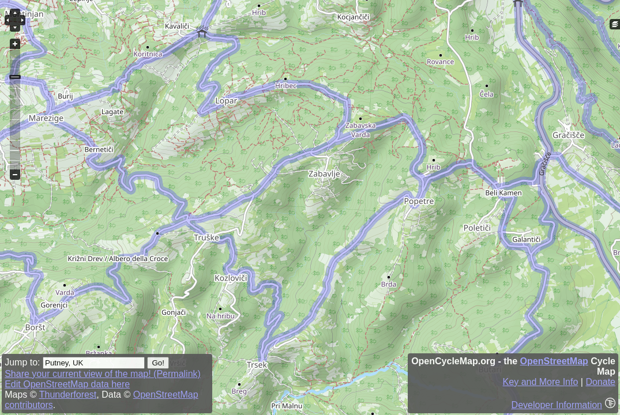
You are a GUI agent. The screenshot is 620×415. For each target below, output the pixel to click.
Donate (600, 382)
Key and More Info (540, 382)
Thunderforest (68, 394)
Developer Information (557, 405)
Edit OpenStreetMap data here (67, 384)
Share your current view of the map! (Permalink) (103, 374)
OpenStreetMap (554, 361)
